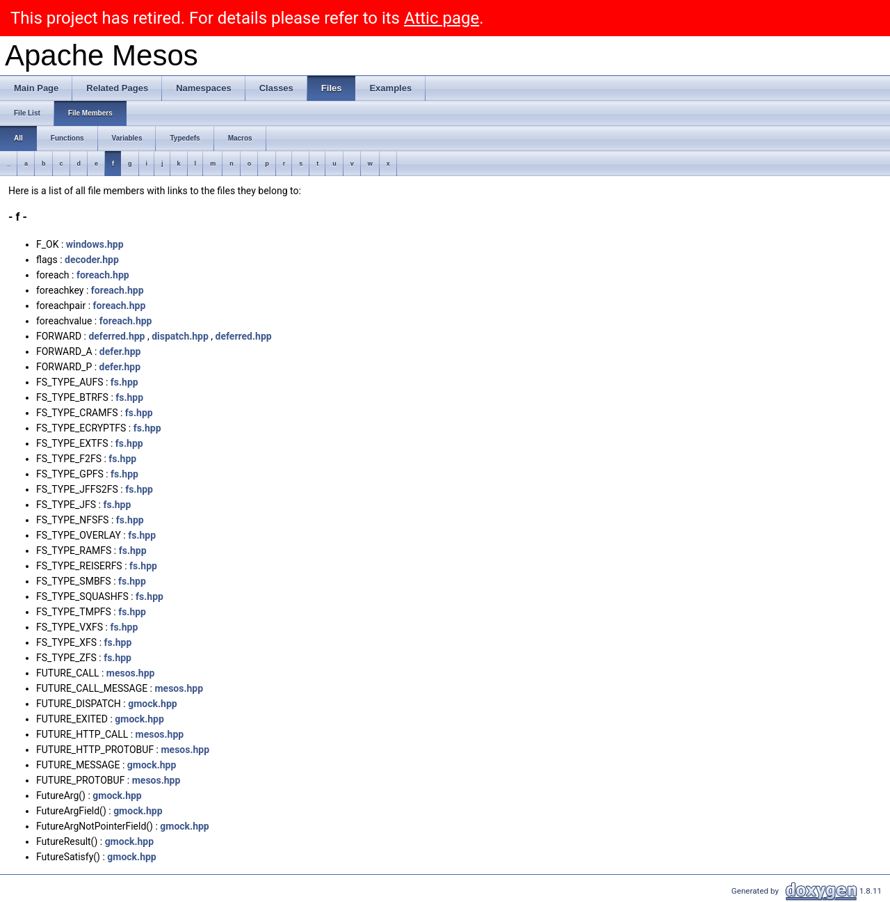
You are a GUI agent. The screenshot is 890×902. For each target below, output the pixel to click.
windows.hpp (95, 244)
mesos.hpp (130, 673)
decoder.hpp (92, 259)
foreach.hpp (102, 274)
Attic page (441, 18)
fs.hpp (124, 382)
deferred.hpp (116, 336)
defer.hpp (120, 351)
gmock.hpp (152, 703)
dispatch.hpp (180, 336)
